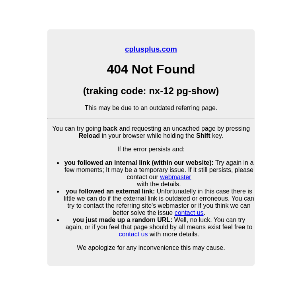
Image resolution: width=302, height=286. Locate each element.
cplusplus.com (151, 49)
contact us (189, 212)
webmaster (175, 177)
